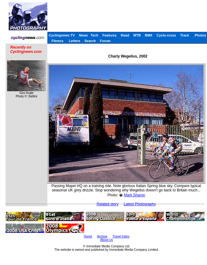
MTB (137, 35)
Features (109, 35)
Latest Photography (140, 204)
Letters (74, 41)
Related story (108, 204)
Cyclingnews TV (62, 35)
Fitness (57, 41)
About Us (106, 239)
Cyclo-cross (166, 35)
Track (184, 35)
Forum (105, 41)
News (83, 35)
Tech (94, 35)
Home (88, 236)
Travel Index (121, 236)
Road (125, 35)
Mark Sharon (134, 195)
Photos (200, 35)
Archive (102, 236)
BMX (148, 35)
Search (90, 41)
